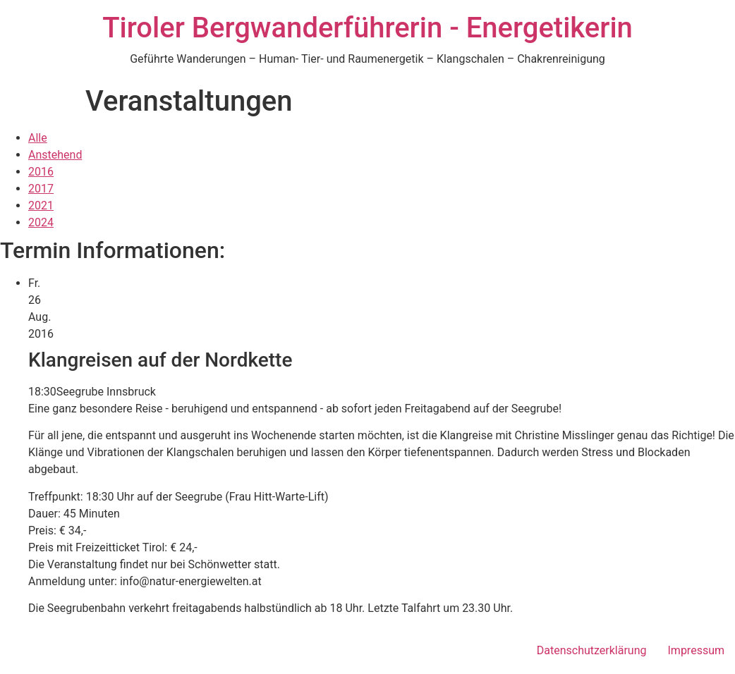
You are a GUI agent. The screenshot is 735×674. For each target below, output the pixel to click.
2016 (41, 171)
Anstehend (55, 154)
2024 (41, 222)
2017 (41, 188)
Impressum (696, 650)
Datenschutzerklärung (592, 650)
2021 (41, 205)
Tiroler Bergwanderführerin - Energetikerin (367, 27)
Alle (37, 138)
